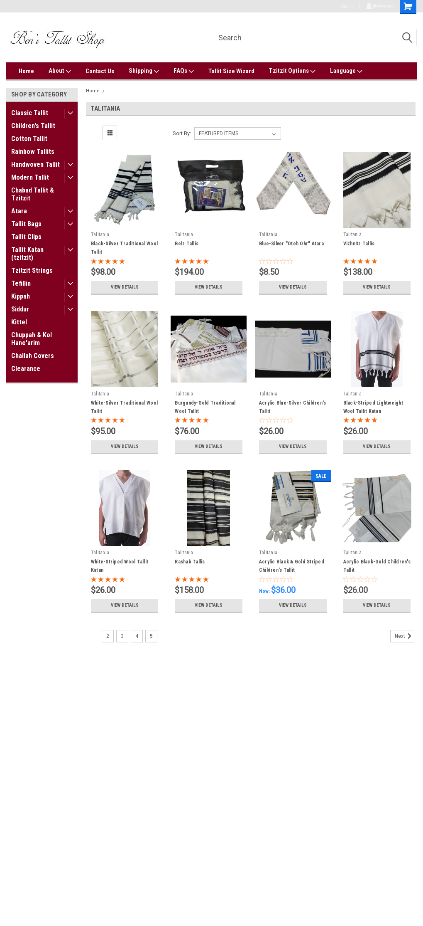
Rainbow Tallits (32, 152)
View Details (125, 287)
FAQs (184, 71)
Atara (19, 211)
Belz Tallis (186, 244)
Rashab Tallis (190, 562)
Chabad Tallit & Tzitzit (32, 194)
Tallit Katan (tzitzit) (27, 254)
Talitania (118, 91)
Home (26, 71)
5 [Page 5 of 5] (151, 636)
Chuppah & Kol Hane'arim (31, 339)
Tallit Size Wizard (231, 71)
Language (346, 71)
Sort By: (182, 133)
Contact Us (100, 71)
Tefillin (21, 283)
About (60, 71)
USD (345, 6)
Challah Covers (32, 356)
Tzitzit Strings (32, 270)
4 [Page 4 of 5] (136, 636)
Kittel (19, 322)
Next (404, 636)
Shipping (144, 71)
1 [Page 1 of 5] (93, 636)
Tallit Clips (26, 237)
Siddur (20, 309)
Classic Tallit (29, 113)
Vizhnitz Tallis (359, 244)
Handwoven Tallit (35, 164)
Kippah (20, 296)
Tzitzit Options (292, 71)
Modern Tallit (30, 177)
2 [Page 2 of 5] (107, 636)
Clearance (25, 369)
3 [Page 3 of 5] (122, 636)
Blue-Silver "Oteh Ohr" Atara (291, 244)
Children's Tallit (33, 126)
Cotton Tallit (29, 139)
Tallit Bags (26, 224)
